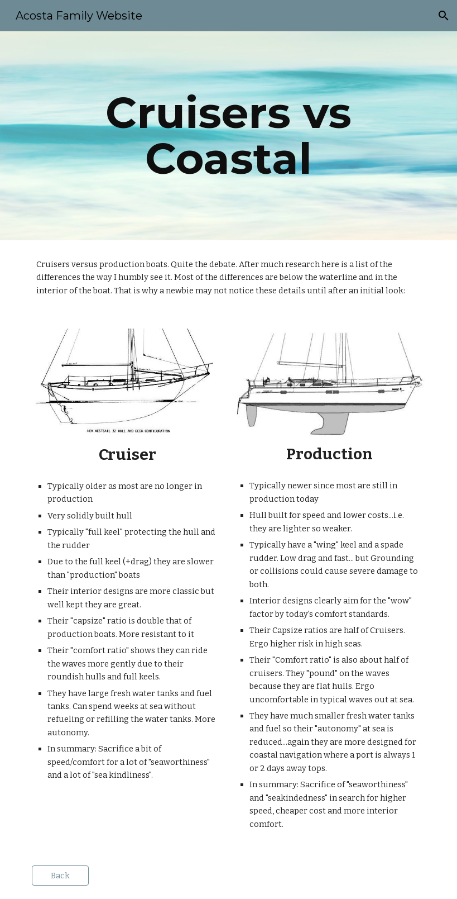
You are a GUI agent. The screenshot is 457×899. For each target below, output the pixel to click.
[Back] (60, 876)
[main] (228, 135)
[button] (443, 15)
